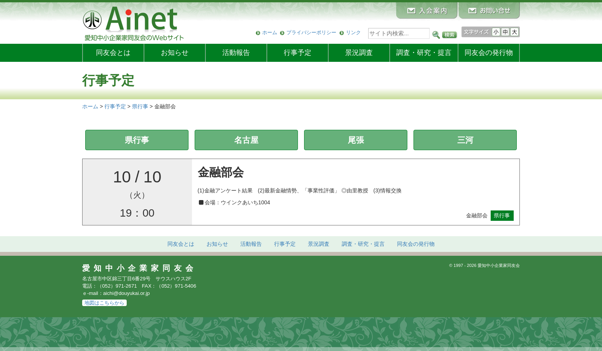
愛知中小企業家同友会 (139, 268)
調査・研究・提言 (424, 52)
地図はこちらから (104, 303)
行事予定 (297, 52)
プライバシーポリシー (311, 32)
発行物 (489, 52)
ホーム (269, 32)
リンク (353, 32)
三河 (465, 140)
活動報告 (236, 52)
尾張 (356, 140)
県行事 (137, 140)
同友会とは (113, 52)
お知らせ (175, 52)
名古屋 (246, 140)
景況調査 (359, 52)
